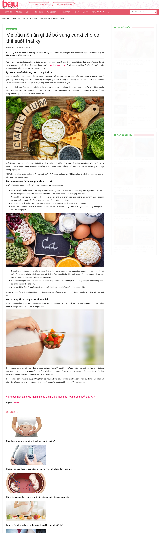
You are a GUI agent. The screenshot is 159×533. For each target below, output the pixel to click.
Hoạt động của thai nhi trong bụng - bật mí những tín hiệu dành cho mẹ (55, 444)
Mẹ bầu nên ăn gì (57, 65)
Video (110, 12)
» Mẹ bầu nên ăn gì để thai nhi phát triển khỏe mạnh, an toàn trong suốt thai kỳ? (50, 396)
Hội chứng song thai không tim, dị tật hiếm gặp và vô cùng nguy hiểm (88, 444)
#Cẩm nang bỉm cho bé (63, 4)
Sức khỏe (39, 12)
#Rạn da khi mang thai (39, 4)
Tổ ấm (76, 12)
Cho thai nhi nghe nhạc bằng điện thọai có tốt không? (21, 442)
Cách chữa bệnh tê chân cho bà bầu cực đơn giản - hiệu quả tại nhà (54, 479)
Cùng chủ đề (14, 412)
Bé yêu (29, 12)
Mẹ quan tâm (65, 12)
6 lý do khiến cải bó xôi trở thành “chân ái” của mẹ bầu (88, 477)
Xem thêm (55, 491)
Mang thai (11, 29)
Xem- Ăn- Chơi (98, 12)
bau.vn (16, 403)
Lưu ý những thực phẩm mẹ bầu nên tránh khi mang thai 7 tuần (21, 477)
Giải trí (85, 12)
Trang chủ (8, 12)
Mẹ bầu (19, 12)
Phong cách (51, 12)
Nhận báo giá (102, 524)
